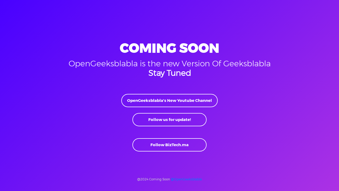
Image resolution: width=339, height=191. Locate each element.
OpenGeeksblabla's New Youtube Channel (169, 100)
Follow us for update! (169, 119)
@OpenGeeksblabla (186, 179)
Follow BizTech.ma (169, 144)
